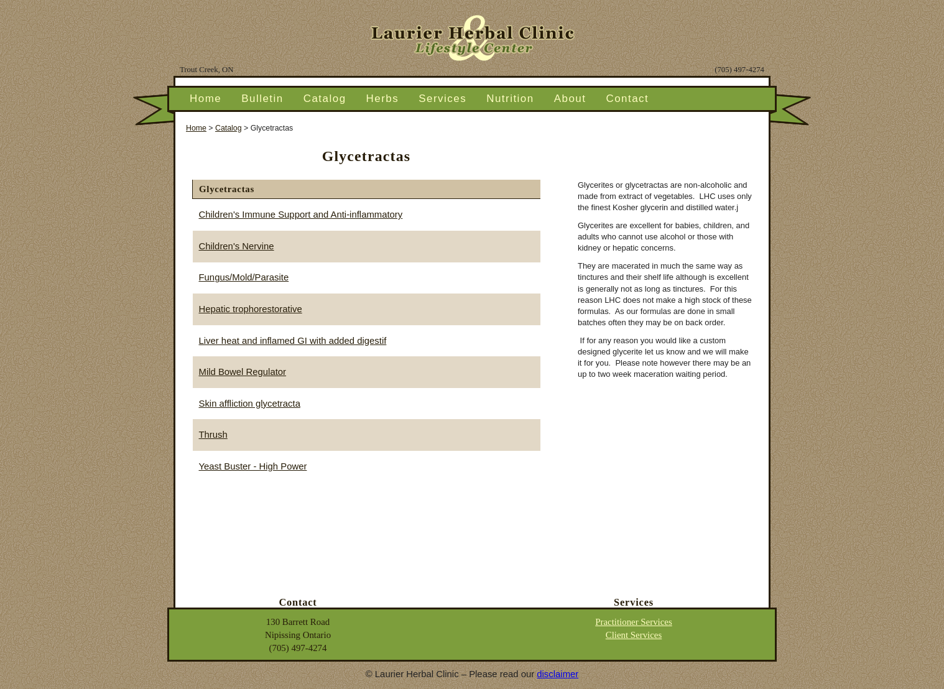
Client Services (634, 635)
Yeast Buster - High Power (253, 466)
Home (205, 98)
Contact (627, 98)
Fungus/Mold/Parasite (244, 277)
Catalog (324, 98)
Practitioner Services (633, 622)
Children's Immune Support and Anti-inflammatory (301, 215)
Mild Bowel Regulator (243, 372)
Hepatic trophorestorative (250, 309)
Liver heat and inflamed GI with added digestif (293, 341)
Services (442, 98)
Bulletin (262, 98)
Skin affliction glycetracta (249, 404)
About (570, 98)
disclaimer (557, 674)
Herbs (382, 98)
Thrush (213, 435)
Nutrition (510, 98)
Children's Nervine (236, 246)
